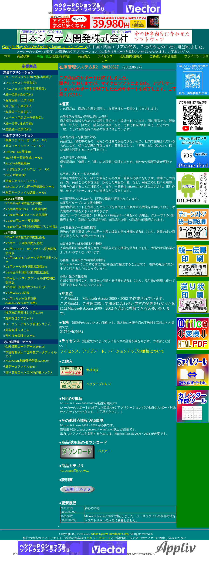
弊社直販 (92, 370)
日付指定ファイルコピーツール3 (27, 169)
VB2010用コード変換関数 (22, 220)
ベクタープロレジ (99, 384)
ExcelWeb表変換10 (17, 163)
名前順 (64, 56)
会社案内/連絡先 (131, 56)
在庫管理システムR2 (19, 318)
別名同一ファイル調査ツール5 (25, 192)
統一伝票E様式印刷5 (19, 94)
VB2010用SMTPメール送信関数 (26, 215)
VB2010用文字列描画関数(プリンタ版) (31, 226)
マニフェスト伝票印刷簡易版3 (25, 88)
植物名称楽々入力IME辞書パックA (28, 372)
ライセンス (105, 56)
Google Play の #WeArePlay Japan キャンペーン (44, 46)
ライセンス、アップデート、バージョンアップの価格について (112, 351)
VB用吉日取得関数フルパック (25, 287)
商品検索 (23, 56)
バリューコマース (98, 538)
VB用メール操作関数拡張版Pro (26, 266)
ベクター (104, 451)
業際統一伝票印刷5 (18, 129)
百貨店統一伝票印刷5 (19, 100)
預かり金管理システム (20, 336)
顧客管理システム (17, 330)
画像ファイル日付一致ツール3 (25, 140)
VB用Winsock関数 (17, 293)
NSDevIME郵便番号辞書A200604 (27, 360)
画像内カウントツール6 (21, 181)
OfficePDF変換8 (15, 175)
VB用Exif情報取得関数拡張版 (25, 237)
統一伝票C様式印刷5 (19, 123)
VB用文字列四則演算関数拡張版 (27, 272)
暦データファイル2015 (20, 366)
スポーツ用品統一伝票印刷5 (24, 117)
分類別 (54, 56)
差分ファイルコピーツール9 (24, 146)
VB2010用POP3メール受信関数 (26, 209)
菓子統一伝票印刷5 (18, 106)
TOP (7, 56)
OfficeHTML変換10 (18, 152)
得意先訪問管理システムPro (24, 312)
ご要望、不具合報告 (163, 56)
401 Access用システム (74, 470)
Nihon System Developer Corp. (110, 534)
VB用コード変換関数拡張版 (24, 243)
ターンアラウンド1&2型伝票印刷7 (28, 77)
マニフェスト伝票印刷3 (21, 83)
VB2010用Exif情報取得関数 (23, 203)
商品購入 (84, 56)
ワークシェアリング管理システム (28, 324)
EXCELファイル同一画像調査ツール (29, 186)
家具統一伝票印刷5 (18, 112)
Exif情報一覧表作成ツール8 (23, 157)
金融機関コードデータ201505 (25, 346)
